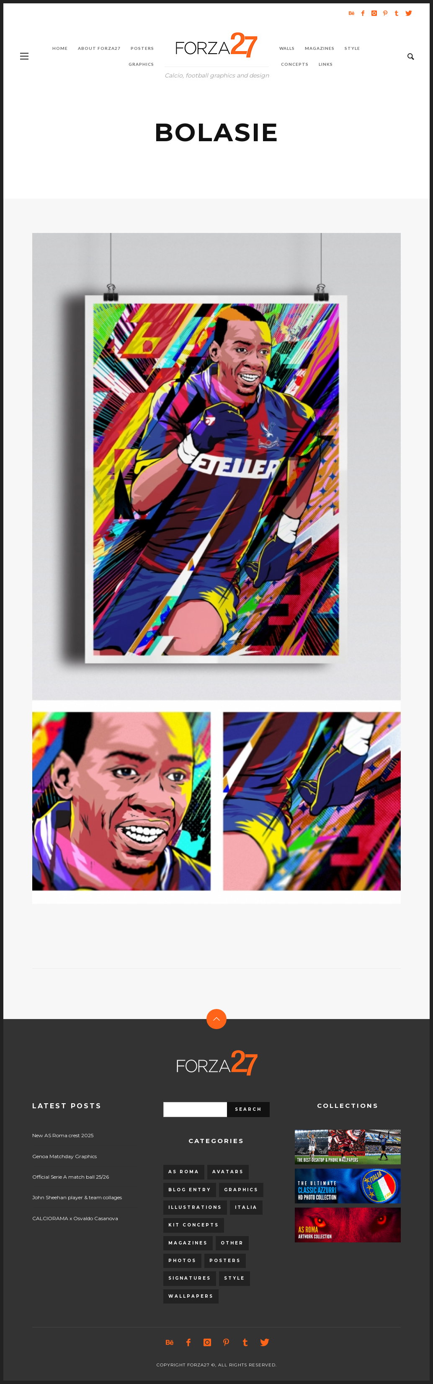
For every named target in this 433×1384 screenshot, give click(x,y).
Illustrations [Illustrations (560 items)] (195, 1207)
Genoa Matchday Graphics (64, 1156)
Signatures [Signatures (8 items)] (189, 1278)
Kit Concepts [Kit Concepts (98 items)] (193, 1225)
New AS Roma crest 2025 (62, 1135)
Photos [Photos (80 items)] (182, 1260)
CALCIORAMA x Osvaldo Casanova (75, 1218)
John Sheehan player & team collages (77, 1197)
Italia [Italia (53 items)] (246, 1207)
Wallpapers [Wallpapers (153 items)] (191, 1296)
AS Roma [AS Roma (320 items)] (183, 1171)
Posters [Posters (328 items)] (225, 1260)
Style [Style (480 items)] (234, 1278)
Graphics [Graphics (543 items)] (241, 1190)
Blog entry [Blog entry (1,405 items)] (189, 1190)
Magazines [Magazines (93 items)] (188, 1243)
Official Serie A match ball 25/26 (70, 1177)
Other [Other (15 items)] (232, 1243)
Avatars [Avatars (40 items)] (228, 1171)
